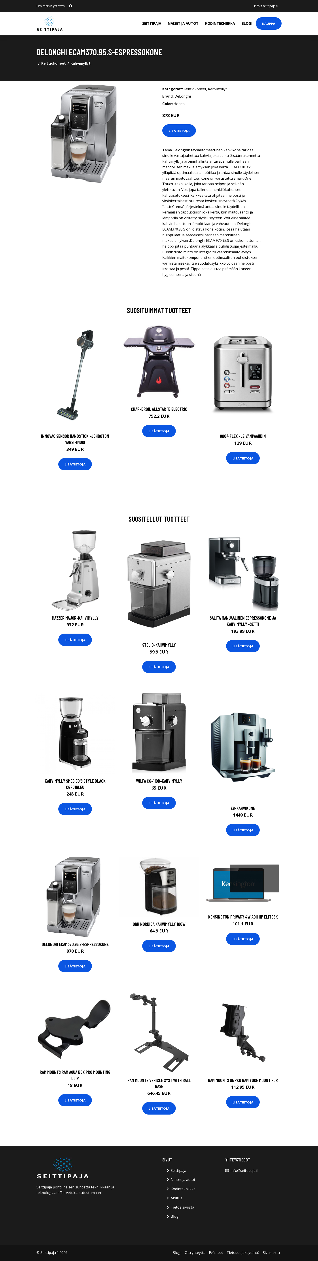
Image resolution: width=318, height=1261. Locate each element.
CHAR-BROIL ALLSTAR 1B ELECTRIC (159, 409)
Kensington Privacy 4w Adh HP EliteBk (243, 916)
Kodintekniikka (220, 23)
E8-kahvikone (243, 808)
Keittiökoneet (53, 63)
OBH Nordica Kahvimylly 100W (159, 924)
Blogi (247, 23)
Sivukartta (271, 1252)
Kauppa (268, 23)
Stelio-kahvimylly (159, 645)
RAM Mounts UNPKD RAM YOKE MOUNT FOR (243, 1080)
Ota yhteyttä (195, 1252)
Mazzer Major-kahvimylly (75, 618)
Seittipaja (151, 23)
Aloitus (176, 1198)
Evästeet (216, 1252)
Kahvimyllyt (81, 63)
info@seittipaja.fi (266, 6)
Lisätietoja (179, 130)
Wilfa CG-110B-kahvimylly (159, 781)
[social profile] (70, 6)
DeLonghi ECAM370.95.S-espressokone (75, 944)
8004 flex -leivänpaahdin (243, 436)
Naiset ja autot (183, 23)
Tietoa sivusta (182, 1207)
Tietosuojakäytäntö (243, 1252)
